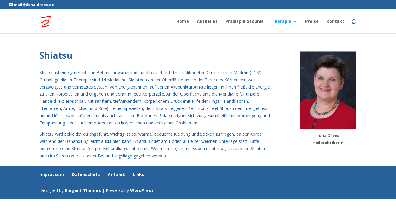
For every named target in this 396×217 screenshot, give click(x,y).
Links (138, 174)
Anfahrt (116, 174)
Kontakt (335, 21)
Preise (312, 21)
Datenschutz (86, 174)
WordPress (142, 190)
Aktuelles (207, 21)
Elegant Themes (83, 190)
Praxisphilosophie (244, 21)
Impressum (52, 174)
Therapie (281, 21)
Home (182, 21)
